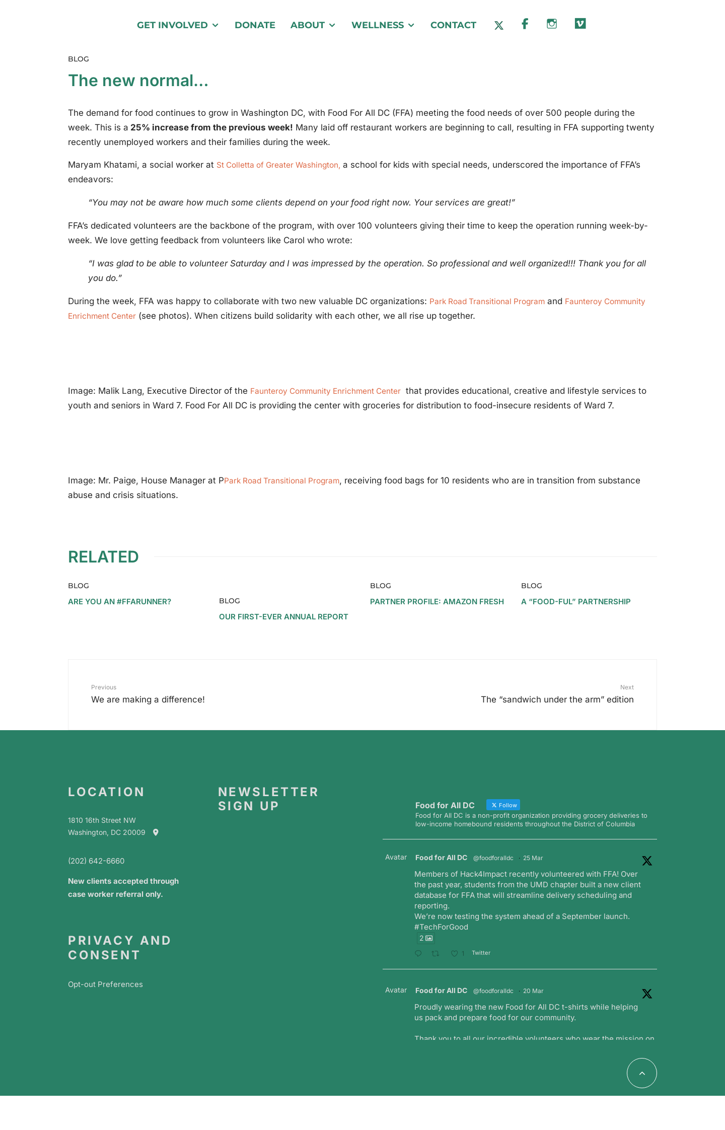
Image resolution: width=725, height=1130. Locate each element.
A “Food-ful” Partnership (576, 604)
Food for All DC (441, 860)
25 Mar (533, 860)
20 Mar (533, 993)
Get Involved (172, 25)
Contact (453, 25)
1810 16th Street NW (102, 823)
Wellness (377, 25)
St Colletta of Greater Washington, (285, 165)
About (308, 25)
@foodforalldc (493, 860)
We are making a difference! (203, 696)
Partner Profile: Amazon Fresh (437, 604)
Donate (255, 25)
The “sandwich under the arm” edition (522, 696)
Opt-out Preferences (105, 987)
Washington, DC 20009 (118, 834)
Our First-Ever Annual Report (283, 619)
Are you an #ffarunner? (119, 604)
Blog (78, 58)
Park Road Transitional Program (493, 301)
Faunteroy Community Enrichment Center (334, 392)
